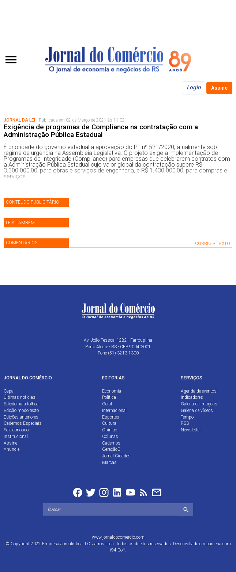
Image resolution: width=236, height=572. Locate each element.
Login (194, 87)
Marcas (109, 462)
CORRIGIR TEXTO (212, 243)
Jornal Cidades (116, 455)
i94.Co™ (117, 550)
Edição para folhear (22, 403)
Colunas (110, 436)
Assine (219, 88)
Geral (107, 403)
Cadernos (111, 443)
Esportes (110, 417)
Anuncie (11, 449)
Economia (111, 391)
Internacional (114, 410)
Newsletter (191, 429)
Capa (9, 391)
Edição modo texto (21, 410)
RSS (185, 423)
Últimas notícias (19, 397)
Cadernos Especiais (23, 423)
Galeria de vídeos (197, 410)
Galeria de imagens (199, 403)
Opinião (109, 429)
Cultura (109, 423)
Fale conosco (16, 429)
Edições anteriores (21, 417)
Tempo (187, 417)
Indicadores (192, 397)
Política (109, 397)
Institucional (16, 436)
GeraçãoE (111, 449)
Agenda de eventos (199, 391)
